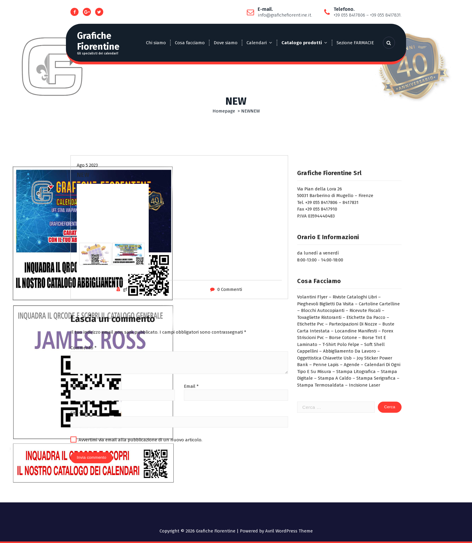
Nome (78, 386)
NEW (245, 111)
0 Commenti (229, 289)
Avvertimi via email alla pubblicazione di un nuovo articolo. (140, 440)
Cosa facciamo (190, 42)
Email (191, 386)
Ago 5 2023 (87, 165)
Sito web (79, 413)
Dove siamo (226, 42)
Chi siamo (156, 42)
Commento (83, 347)
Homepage (224, 111)
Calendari (257, 42)
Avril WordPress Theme (289, 531)
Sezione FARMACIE (355, 42)
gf (125, 289)
